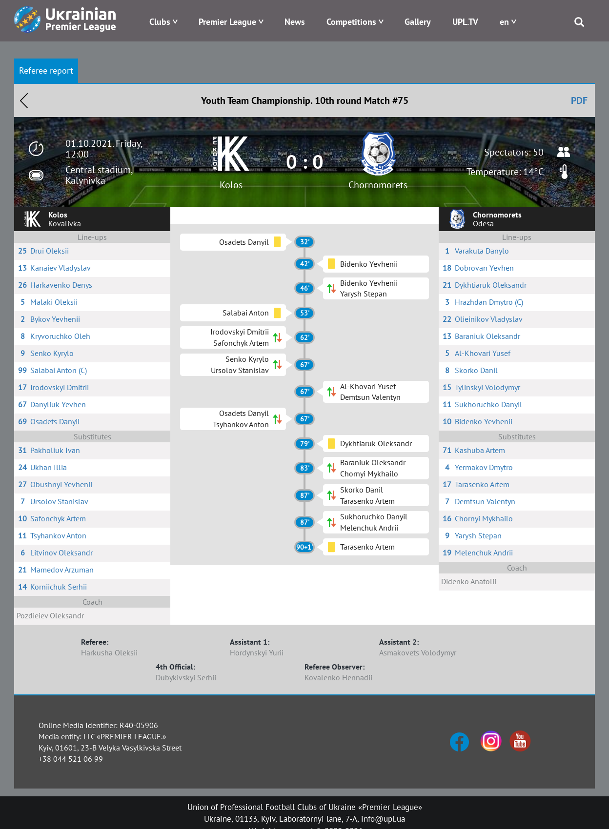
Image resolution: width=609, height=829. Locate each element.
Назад (24, 100)
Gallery (418, 21)
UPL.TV (465, 21)
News (294, 21)
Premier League (227, 21)
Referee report (46, 70)
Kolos (231, 184)
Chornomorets (377, 184)
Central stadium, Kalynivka (98, 175)
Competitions (351, 21)
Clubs (159, 21)
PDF (579, 100)
